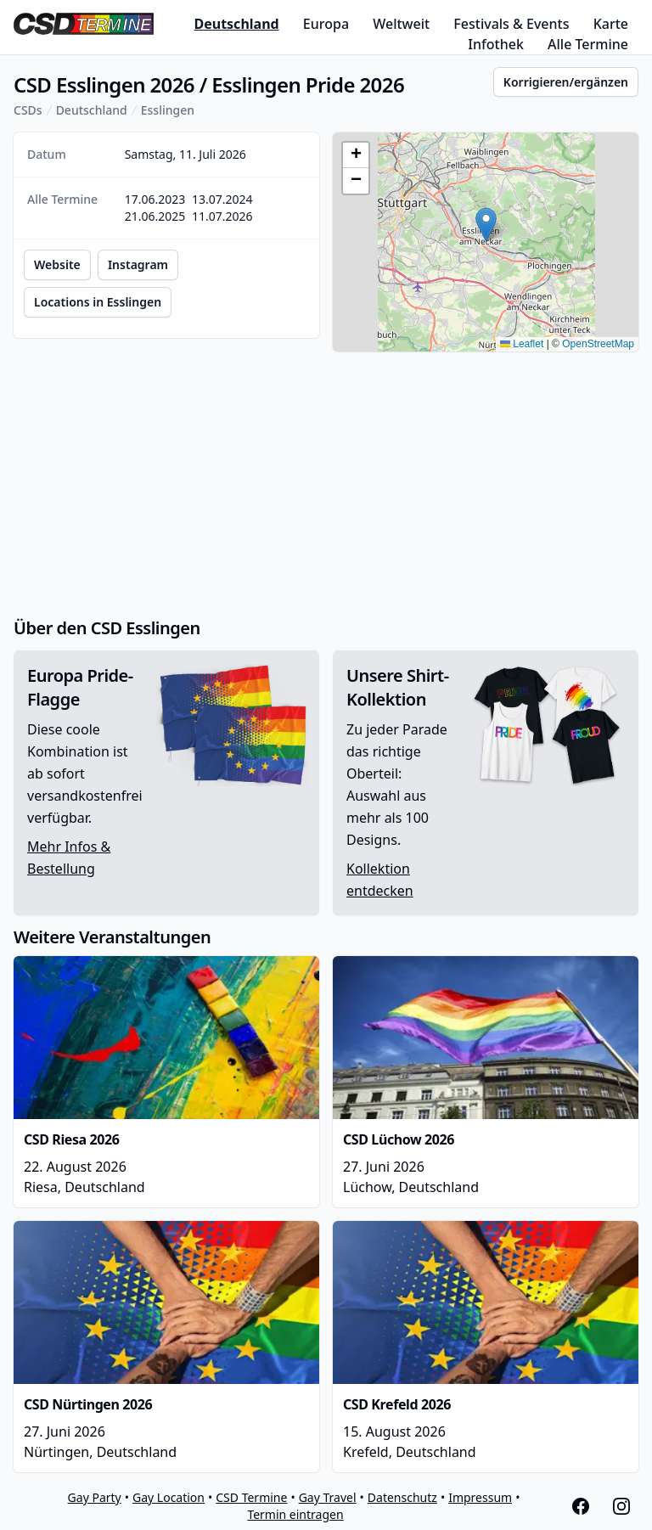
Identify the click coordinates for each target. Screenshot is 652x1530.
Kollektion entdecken (379, 879)
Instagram (138, 264)
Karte (610, 23)
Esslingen (167, 110)
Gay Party (94, 1497)
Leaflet (521, 344)
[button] (486, 224)
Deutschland (236, 23)
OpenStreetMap (598, 344)
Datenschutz (402, 1497)
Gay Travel (328, 1497)
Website (57, 264)
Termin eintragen (295, 1514)
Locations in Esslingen (97, 302)
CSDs (28, 110)
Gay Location (168, 1497)
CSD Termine (251, 1497)
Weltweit (401, 23)
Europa (326, 23)
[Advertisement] (326, 484)
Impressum (480, 1497)
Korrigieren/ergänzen (565, 82)
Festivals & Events (511, 23)
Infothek (495, 44)
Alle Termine (588, 44)
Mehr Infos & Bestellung (68, 857)
